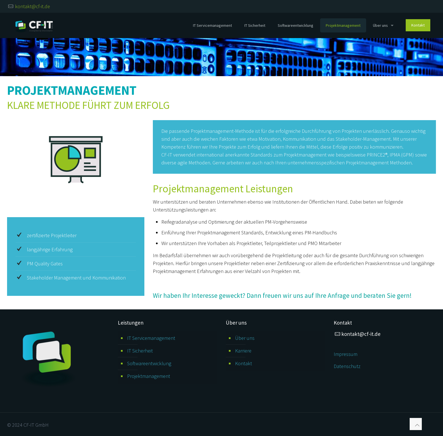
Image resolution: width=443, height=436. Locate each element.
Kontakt (243, 363)
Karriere (243, 350)
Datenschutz (347, 366)
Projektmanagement (148, 376)
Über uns (245, 338)
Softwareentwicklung (149, 363)
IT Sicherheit (140, 350)
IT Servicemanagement (151, 338)
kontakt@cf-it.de (32, 6)
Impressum (345, 354)
